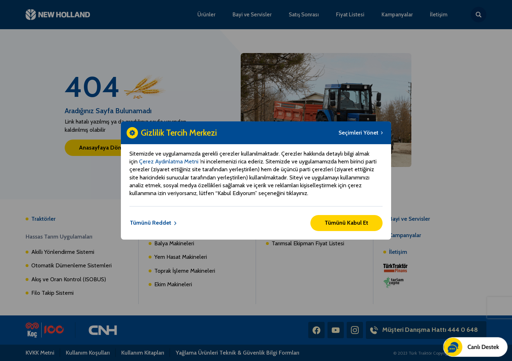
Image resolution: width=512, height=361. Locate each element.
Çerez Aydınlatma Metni (169, 161)
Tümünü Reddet (153, 222)
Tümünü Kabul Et (346, 222)
